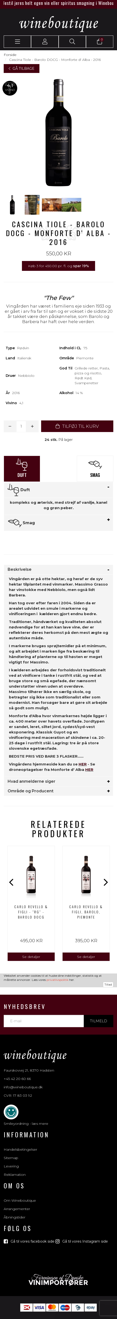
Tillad (108, 984)
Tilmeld (98, 1021)
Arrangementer (17, 1209)
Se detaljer (31, 957)
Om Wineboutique (20, 1200)
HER (83, 764)
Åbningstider (14, 1217)
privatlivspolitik (57, 980)
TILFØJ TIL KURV (77, 426)
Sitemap (11, 1158)
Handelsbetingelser (20, 1149)
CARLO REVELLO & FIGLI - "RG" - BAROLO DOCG (31, 912)
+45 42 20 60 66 (17, 1078)
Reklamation (15, 1174)
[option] (31, 903)
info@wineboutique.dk (23, 1087)
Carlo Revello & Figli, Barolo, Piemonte (86, 912)
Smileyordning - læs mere (26, 1123)
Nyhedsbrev (25, 1006)
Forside (10, 54)
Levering (11, 1166)
